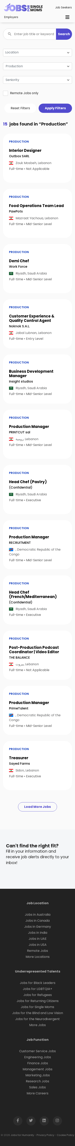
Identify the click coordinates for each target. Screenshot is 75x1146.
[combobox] (37, 66)
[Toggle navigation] (67, 17)
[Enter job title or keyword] (37, 34)
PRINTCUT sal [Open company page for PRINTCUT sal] (19, 432)
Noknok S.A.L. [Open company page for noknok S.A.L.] (19, 326)
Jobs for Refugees (37, 995)
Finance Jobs (37, 1063)
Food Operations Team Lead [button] (36, 205)
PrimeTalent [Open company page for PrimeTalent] (18, 708)
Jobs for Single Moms (37, 1007)
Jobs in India (37, 932)
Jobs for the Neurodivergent (37, 1019)
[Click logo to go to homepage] (23, 8)
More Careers (37, 1093)
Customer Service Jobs (37, 1051)
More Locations (38, 956)
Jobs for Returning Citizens (38, 1001)
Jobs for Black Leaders (37, 983)
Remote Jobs (37, 950)
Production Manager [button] (29, 426)
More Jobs (37, 1025)
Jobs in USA (38, 944)
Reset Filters (20, 108)
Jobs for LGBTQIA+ (37, 989)
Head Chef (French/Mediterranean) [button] (33, 594)
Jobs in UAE (38, 938)
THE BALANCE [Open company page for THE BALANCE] (19, 657)
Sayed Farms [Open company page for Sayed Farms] (19, 763)
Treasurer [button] (18, 757)
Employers (11, 17)
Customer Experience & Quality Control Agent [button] (31, 318)
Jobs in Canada (37, 920)
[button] (64, 34)
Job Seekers (63, 7)
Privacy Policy (45, 1135)
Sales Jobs (37, 1087)
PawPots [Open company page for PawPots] (16, 211)
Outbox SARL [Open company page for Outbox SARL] (19, 156)
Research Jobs (37, 1081)
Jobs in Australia (37, 914)
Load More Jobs (37, 806)
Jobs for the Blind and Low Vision (37, 1013)
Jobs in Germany (37, 926)
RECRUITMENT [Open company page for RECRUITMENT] (20, 542)
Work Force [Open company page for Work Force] (18, 266)
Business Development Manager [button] (31, 373)
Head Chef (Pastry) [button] (28, 481)
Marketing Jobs (37, 1075)
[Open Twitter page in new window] (31, 1121)
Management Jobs (37, 1069)
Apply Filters (55, 108)
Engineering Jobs (37, 1057)
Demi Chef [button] (19, 260)
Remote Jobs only (20, 93)
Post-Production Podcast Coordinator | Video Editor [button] (34, 649)
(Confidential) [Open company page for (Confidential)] (20, 487)
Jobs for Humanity (22, 1135)
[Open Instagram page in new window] (57, 1121)
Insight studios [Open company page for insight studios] (21, 381)
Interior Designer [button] (25, 150)
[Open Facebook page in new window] (17, 1121)
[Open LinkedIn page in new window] (44, 1121)
